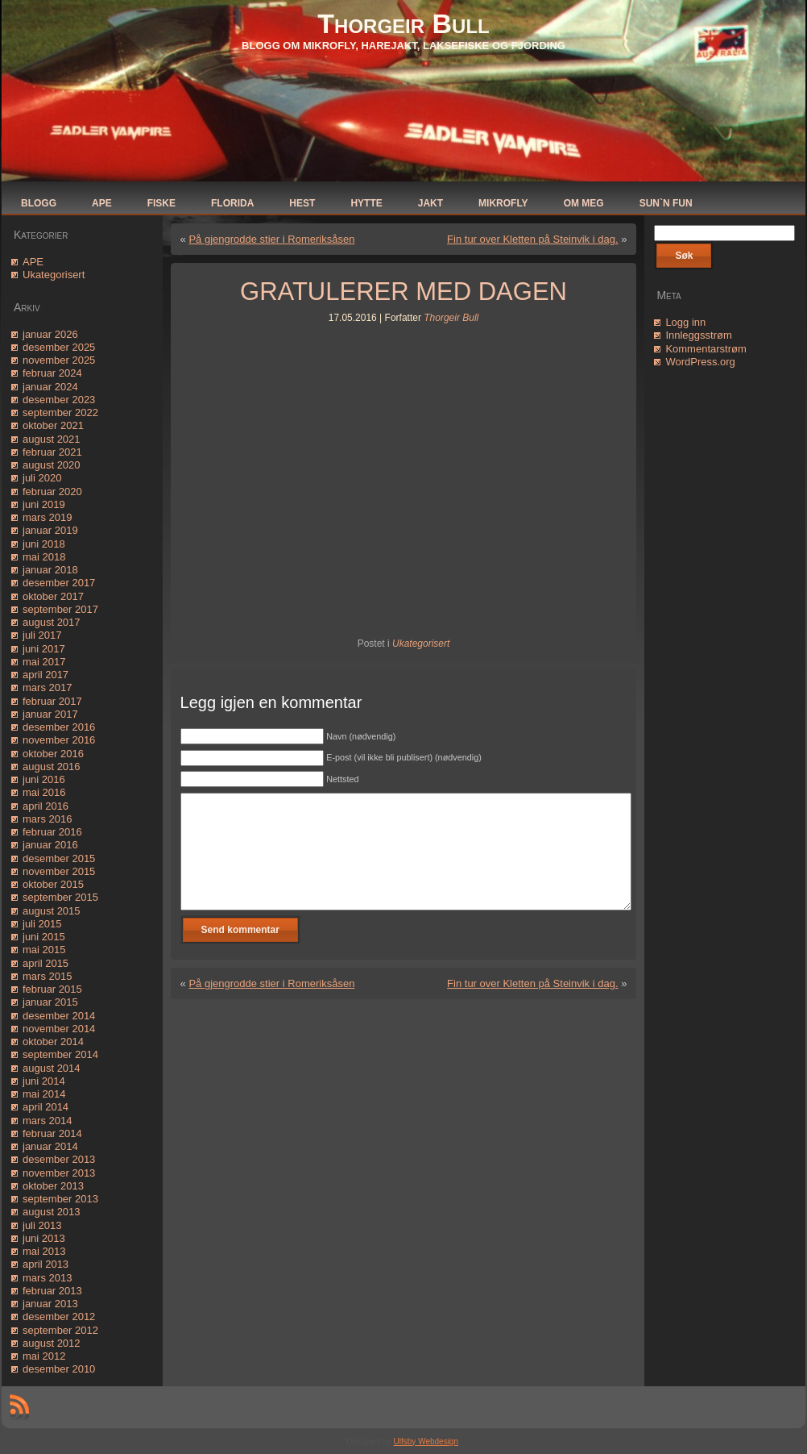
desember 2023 (59, 400)
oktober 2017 (53, 596)
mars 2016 (47, 819)
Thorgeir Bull (403, 23)
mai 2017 (44, 662)
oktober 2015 (53, 884)
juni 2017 (44, 649)
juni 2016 (44, 779)
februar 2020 (52, 491)
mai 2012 (44, 1356)
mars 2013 (47, 1278)
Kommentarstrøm (705, 349)
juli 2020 (42, 478)
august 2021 (52, 439)
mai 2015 (44, 950)
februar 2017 (52, 701)
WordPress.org (700, 362)
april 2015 (45, 963)
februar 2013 (52, 1291)
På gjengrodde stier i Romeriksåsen (271, 239)
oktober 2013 (53, 1186)
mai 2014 (44, 1094)
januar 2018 (50, 570)
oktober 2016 (53, 754)
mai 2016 (44, 792)
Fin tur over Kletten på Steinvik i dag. (532, 239)
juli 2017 (42, 635)
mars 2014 (47, 1120)
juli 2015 (42, 924)
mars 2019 (47, 517)
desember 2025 (59, 347)
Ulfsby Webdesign (426, 1441)
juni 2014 (44, 1081)
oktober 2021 (53, 425)
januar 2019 (50, 530)
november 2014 (59, 1029)
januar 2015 (50, 1002)
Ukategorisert (54, 275)
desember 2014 (59, 1016)
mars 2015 (47, 976)
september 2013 (60, 1199)
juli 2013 (42, 1225)
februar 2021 (52, 452)
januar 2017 (50, 714)
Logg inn (685, 322)
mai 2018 (44, 557)
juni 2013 (44, 1238)
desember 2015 (59, 858)
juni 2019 (44, 504)
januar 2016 (50, 845)
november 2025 (59, 360)
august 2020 (52, 465)
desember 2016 (59, 727)
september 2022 (60, 412)
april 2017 (45, 675)
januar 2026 (50, 334)
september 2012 (60, 1330)
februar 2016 (52, 832)
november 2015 (59, 871)
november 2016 (59, 740)
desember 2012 (59, 1316)
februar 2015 (52, 989)
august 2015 (52, 911)
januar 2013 (50, 1304)
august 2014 (52, 1068)
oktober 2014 (53, 1041)
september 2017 (60, 609)
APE (33, 262)
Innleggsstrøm (698, 335)
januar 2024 (50, 387)
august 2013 (52, 1212)
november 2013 (59, 1173)
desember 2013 (59, 1159)
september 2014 (60, 1054)
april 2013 (45, 1264)
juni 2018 (44, 544)
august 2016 (52, 766)
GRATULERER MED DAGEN (403, 291)
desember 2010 (59, 1369)
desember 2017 (59, 583)
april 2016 (45, 806)
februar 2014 (52, 1133)
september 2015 (60, 897)
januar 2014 (50, 1146)
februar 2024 (52, 373)
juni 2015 (44, 937)
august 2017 (52, 622)
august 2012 (52, 1343)
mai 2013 (44, 1251)
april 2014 (45, 1107)
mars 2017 (47, 687)
